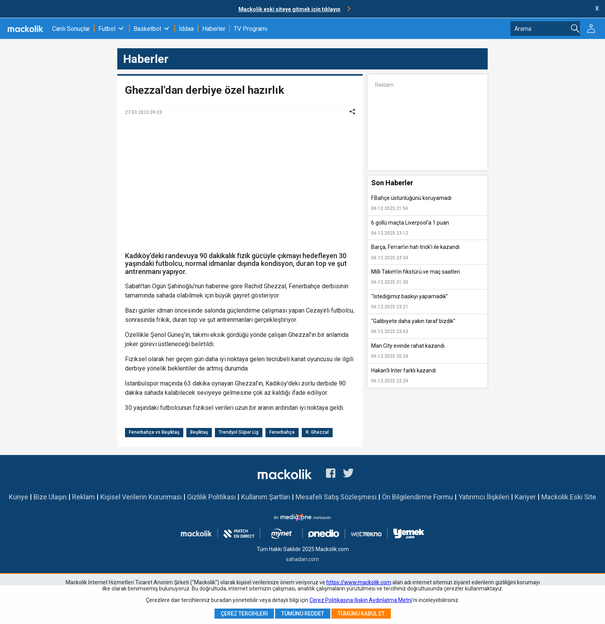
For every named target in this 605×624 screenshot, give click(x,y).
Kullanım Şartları (265, 497)
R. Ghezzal (317, 432)
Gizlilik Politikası (211, 497)
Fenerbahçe (282, 432)
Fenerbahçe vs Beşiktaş (154, 432)
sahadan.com (302, 559)
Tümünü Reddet (302, 613)
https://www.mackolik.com (358, 582)
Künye (18, 497)
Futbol (106, 28)
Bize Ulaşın (50, 497)
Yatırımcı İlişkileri (483, 497)
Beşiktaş (199, 432)
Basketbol (147, 28)
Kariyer (525, 497)
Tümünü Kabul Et (361, 613)
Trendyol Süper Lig (239, 432)
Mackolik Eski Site (568, 497)
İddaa (186, 28)
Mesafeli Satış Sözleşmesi (336, 497)
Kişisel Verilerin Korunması (141, 497)
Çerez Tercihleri (244, 613)
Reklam (83, 497)
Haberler (213, 28)
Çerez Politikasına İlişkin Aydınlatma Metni (360, 600)
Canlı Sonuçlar (71, 28)
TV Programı (250, 28)
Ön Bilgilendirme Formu (417, 497)
